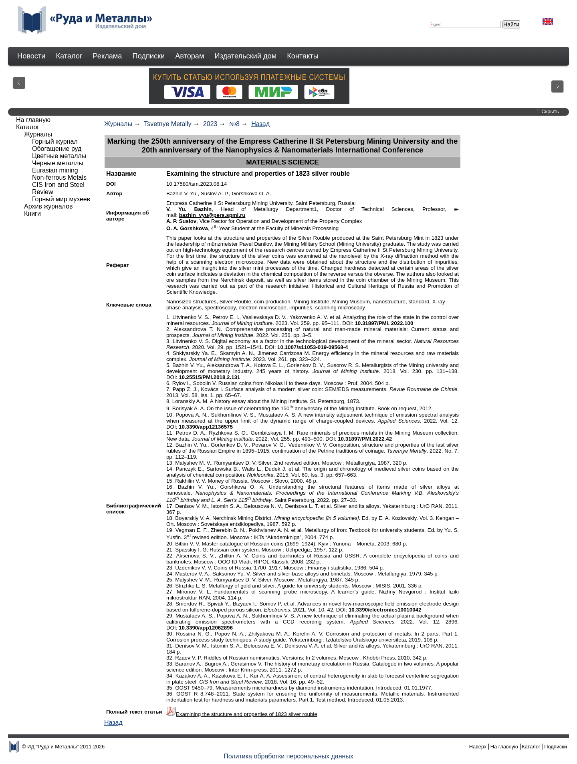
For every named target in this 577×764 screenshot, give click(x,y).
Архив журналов (48, 206)
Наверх (478, 747)
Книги (32, 213)
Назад (260, 123)
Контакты (303, 56)
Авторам (189, 56)
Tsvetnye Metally (167, 123)
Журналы (118, 123)
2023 (210, 123)
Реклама (107, 56)
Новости (31, 56)
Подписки (149, 56)
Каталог (69, 56)
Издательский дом (246, 56)
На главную (33, 119)
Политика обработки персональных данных (288, 756)
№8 (234, 123)
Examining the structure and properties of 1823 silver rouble (246, 714)
